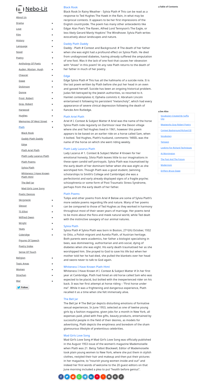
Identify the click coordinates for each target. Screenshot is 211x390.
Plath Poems (28, 161)
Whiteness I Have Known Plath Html (35, 175)
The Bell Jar (27, 182)
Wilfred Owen (26, 217)
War (18, 280)
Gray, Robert (26, 104)
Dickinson (24, 86)
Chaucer (23, 75)
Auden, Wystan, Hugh (31, 69)
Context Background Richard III (176, 130)
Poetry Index (26, 246)
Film (18, 34)
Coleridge (24, 234)
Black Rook (27, 132)
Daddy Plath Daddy (32, 138)
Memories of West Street (33, 121)
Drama (20, 23)
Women (20, 269)
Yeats (22, 228)
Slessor (23, 205)
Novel (19, 52)
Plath (22, 127)
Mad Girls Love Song (33, 188)
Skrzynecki (25, 200)
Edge (24, 144)
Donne (22, 92)
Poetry (20, 57)
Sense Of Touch (27, 252)
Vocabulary (166, 136)
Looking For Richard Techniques (176, 147)
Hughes (23, 115)
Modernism (166, 165)
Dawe (22, 80)
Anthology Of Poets (30, 63)
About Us (21, 17)
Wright (23, 223)
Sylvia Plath (27, 167)
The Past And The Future (173, 159)
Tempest (165, 142)
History (20, 40)
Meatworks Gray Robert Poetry (176, 124)
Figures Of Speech (29, 240)
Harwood (24, 109)
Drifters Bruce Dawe (171, 170)
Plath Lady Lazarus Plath (35, 156)
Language (21, 46)
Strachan (21, 275)
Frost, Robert (26, 98)
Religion (20, 257)
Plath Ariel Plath (30, 150)
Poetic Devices (27, 194)
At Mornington (168, 153)
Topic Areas (22, 263)
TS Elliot (23, 211)
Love (18, 28)
